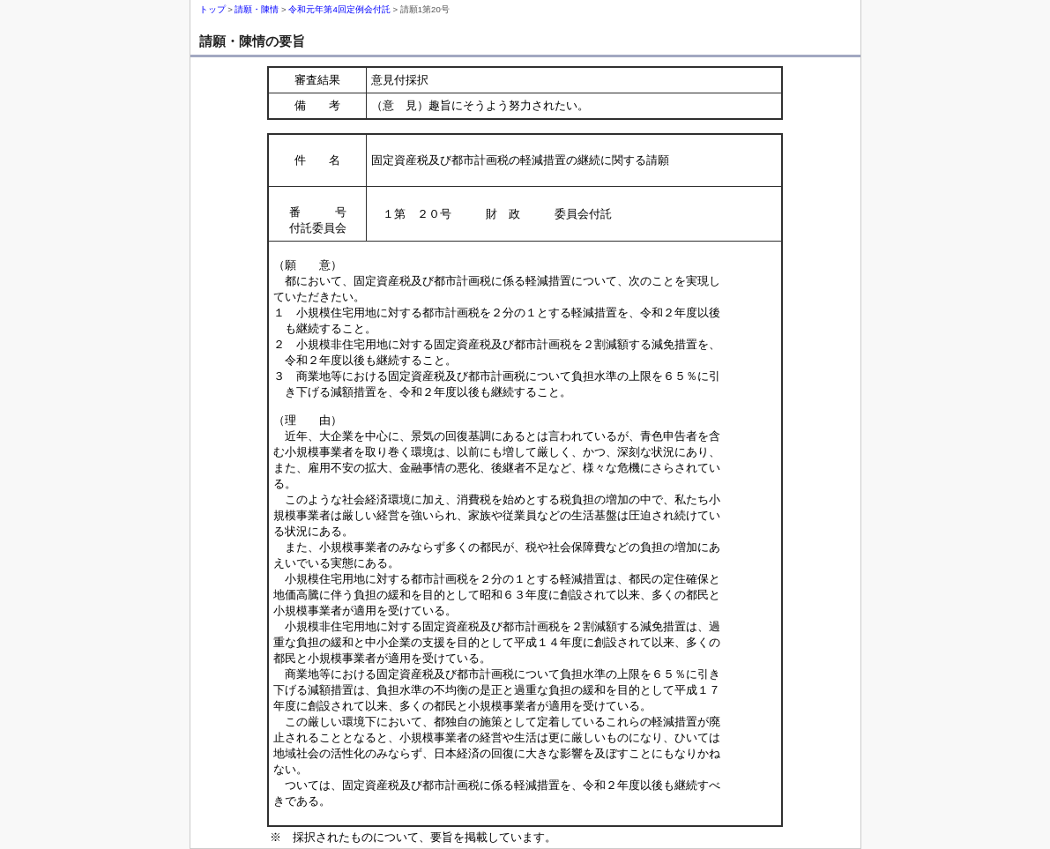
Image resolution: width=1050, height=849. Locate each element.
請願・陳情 (257, 9)
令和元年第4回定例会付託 (339, 9)
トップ (212, 9)
